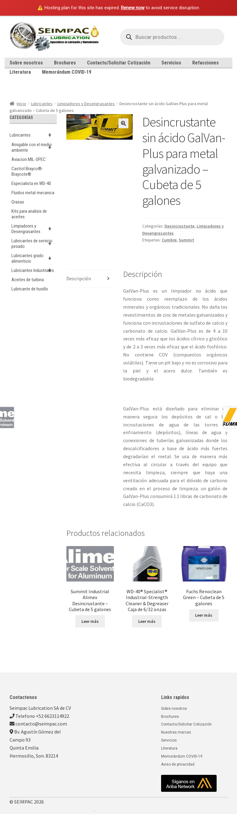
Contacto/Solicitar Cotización (118, 63)
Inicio (21, 103)
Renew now (132, 7)
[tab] (90, 279)
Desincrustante (179, 226)
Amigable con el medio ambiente (34, 147)
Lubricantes (41, 103)
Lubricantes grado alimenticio (34, 258)
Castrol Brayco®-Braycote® (27, 171)
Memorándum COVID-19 (66, 72)
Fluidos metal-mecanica (32, 192)
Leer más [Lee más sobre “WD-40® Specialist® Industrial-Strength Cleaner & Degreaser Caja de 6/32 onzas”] (147, 621)
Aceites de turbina (27, 279)
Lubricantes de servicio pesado (34, 243)
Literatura (20, 72)
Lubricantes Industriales (34, 270)
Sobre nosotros (26, 63)
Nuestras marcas (176, 732)
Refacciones (205, 63)
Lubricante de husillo (29, 289)
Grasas (17, 202)
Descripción (78, 278)
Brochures (65, 63)
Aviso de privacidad (177, 764)
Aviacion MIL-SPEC (28, 159)
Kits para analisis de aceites (29, 214)
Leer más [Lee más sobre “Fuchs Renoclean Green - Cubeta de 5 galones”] (203, 615)
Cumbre (169, 240)
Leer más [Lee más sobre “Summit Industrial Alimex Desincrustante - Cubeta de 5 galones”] (90, 621)
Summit (186, 240)
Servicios (171, 63)
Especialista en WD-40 (31, 183)
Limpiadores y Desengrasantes (86, 103)
